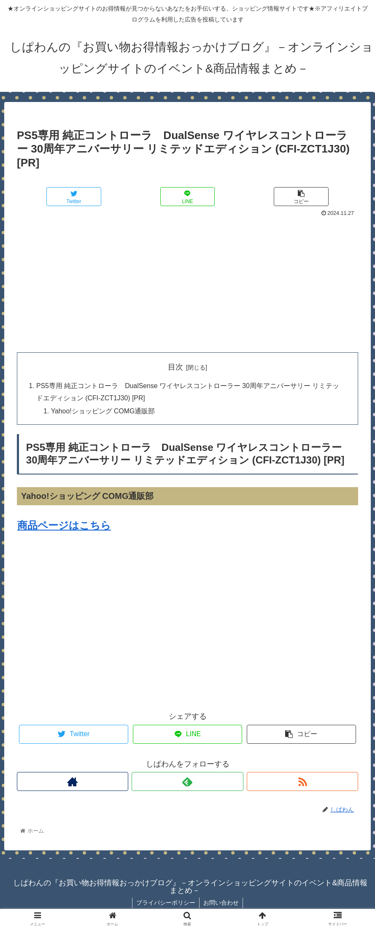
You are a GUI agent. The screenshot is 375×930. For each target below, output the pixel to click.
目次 (175, 367)
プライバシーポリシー (165, 903)
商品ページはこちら (64, 526)
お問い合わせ (221, 903)
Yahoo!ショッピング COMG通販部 (103, 412)
